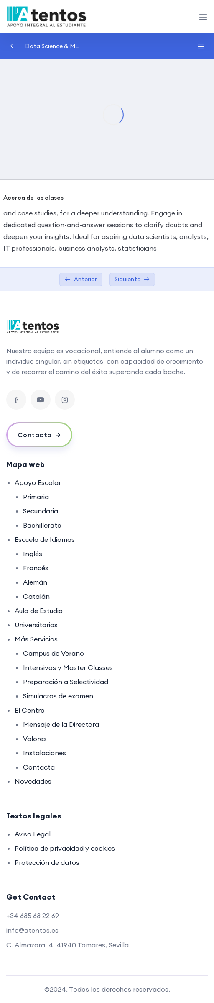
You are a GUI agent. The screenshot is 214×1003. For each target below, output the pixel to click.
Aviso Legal (33, 834)
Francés (35, 568)
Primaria (36, 497)
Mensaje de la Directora (61, 724)
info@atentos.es (32, 930)
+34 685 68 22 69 (32, 915)
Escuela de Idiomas (45, 539)
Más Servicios (36, 639)
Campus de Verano (53, 653)
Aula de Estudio (39, 610)
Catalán (36, 596)
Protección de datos (47, 862)
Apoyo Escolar (38, 482)
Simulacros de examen (58, 696)
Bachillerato (42, 525)
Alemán (35, 582)
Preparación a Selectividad (65, 681)
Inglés (32, 553)
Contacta (39, 767)
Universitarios (36, 625)
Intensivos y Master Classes (68, 667)
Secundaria (40, 511)
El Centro (30, 710)
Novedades (33, 781)
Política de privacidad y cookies (65, 848)
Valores (35, 738)
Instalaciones (44, 753)
